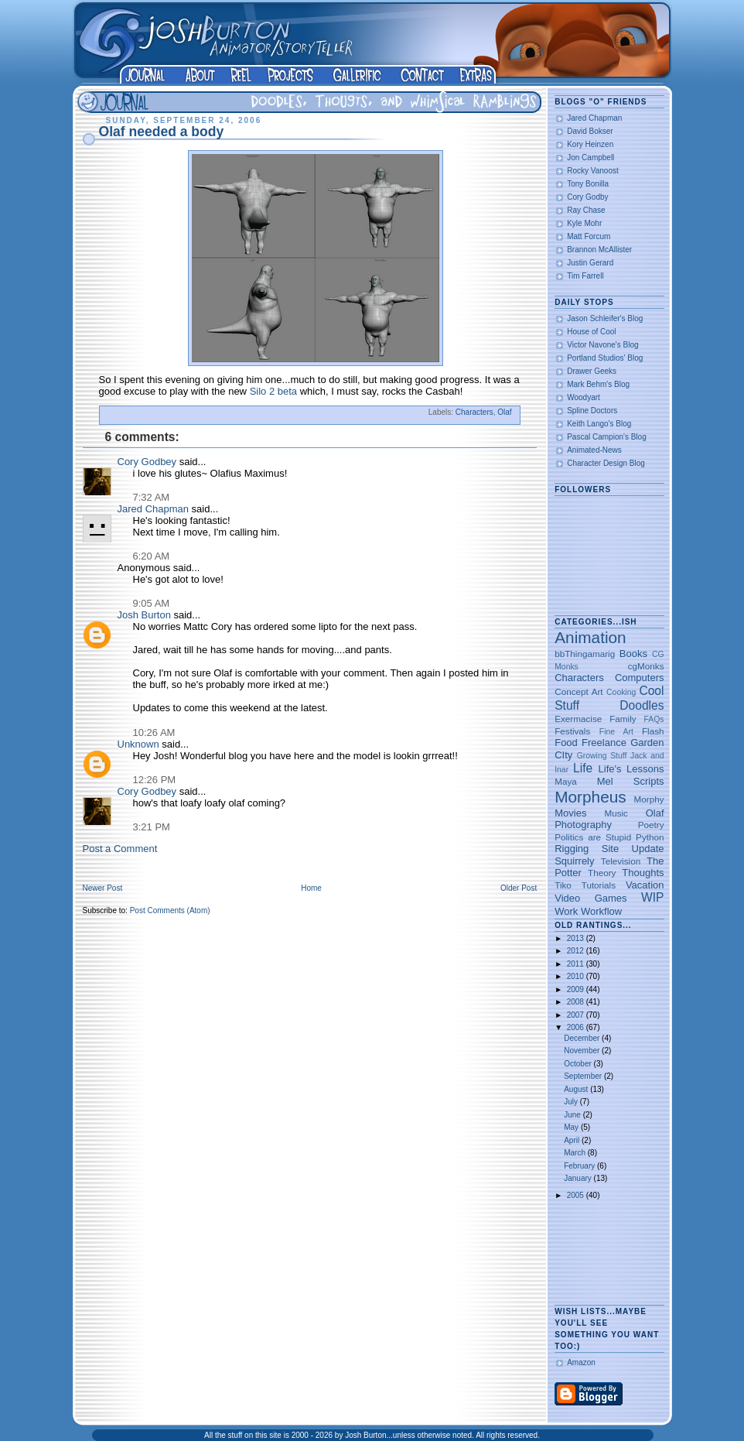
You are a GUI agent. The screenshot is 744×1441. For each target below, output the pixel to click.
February (580, 1166)
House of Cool (591, 331)
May (572, 1127)
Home (311, 888)
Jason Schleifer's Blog (605, 318)
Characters (474, 412)
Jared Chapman (153, 509)
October (578, 1063)
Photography (583, 824)
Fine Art (616, 731)
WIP (652, 897)
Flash (653, 731)
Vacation (645, 885)
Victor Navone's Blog (602, 345)
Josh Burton (144, 615)
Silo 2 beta (273, 391)
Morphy (649, 799)
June (573, 1115)
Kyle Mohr (584, 223)
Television (620, 861)
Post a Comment (120, 848)
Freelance (604, 742)
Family (622, 719)
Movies (570, 813)
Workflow (601, 911)
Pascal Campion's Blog (607, 437)
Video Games (590, 898)
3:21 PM (151, 827)
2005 (576, 1195)
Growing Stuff (602, 755)
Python (650, 837)
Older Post (518, 888)
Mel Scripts (630, 781)
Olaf (504, 412)
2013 (576, 938)
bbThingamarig (585, 654)
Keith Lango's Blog (599, 423)
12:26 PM (154, 780)
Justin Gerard (590, 262)
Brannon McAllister (599, 249)
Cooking (621, 692)
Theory (602, 873)
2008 (576, 1002)
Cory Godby (587, 197)
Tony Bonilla (588, 184)
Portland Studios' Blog (605, 358)
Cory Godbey (147, 461)
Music (616, 813)
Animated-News (594, 450)
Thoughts (643, 872)
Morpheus (590, 797)
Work (566, 911)
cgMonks (646, 666)
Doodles (641, 705)
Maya (566, 781)
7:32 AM (151, 497)
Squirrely (574, 861)
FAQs (654, 719)
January (578, 1178)
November (583, 1050)
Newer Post (103, 888)
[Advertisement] (603, 1253)
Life (582, 768)
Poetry (651, 825)
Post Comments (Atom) (170, 910)
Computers (639, 677)
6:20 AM (151, 556)
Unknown (138, 744)
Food (566, 742)
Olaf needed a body (161, 131)
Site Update (633, 848)
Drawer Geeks (591, 371)
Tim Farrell (585, 276)
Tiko (563, 885)
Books (633, 653)
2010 (576, 976)
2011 (576, 964)
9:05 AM (151, 603)
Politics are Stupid (593, 837)
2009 (576, 989)
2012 (576, 950)
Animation (590, 637)
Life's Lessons (631, 769)
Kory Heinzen (590, 144)
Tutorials (599, 885)
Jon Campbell (590, 157)
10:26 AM (154, 732)
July (572, 1101)
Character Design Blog (606, 463)
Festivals (572, 731)
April (573, 1140)
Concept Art (578, 691)
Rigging (572, 848)
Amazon (581, 1362)
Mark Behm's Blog (598, 384)
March (576, 1152)
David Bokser (590, 131)
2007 (576, 1015)
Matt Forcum (588, 236)
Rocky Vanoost (593, 170)
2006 (576, 1027)
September (584, 1076)
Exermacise (578, 719)
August (577, 1089)
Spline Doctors (592, 410)
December (583, 1038)
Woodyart (583, 397)
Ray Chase (586, 210)
